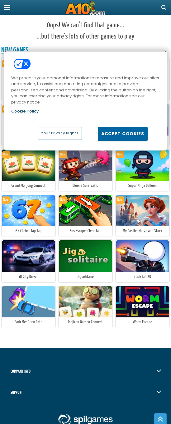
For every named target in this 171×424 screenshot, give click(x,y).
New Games (14, 50)
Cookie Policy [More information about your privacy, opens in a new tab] (25, 111)
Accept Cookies (122, 134)
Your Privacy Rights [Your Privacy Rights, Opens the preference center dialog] (59, 133)
